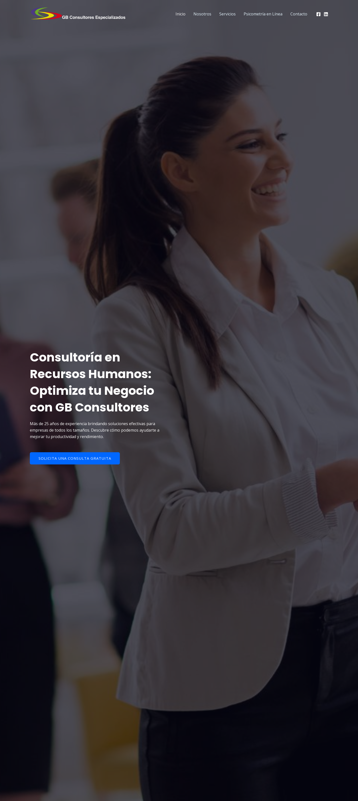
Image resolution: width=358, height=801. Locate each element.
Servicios (227, 14)
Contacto (298, 14)
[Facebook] (318, 14)
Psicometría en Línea (263, 14)
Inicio (180, 14)
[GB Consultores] (79, 13)
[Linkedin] (326, 14)
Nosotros (202, 14)
